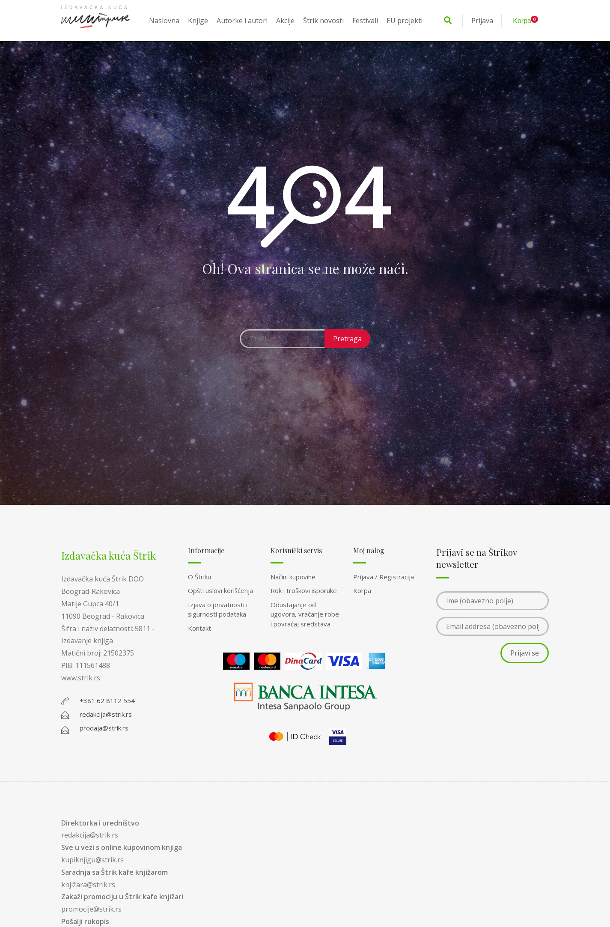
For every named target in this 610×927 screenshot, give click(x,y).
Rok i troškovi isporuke (304, 590)
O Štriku (199, 576)
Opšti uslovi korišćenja (220, 590)
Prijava (482, 20)
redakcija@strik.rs (89, 835)
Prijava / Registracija (383, 576)
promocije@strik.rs (91, 909)
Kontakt (199, 628)
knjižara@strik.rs (88, 884)
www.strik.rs (80, 678)
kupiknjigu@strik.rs (92, 859)
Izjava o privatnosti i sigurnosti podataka (217, 609)
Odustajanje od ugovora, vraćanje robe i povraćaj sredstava (305, 614)
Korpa (362, 590)
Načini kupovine (293, 576)
